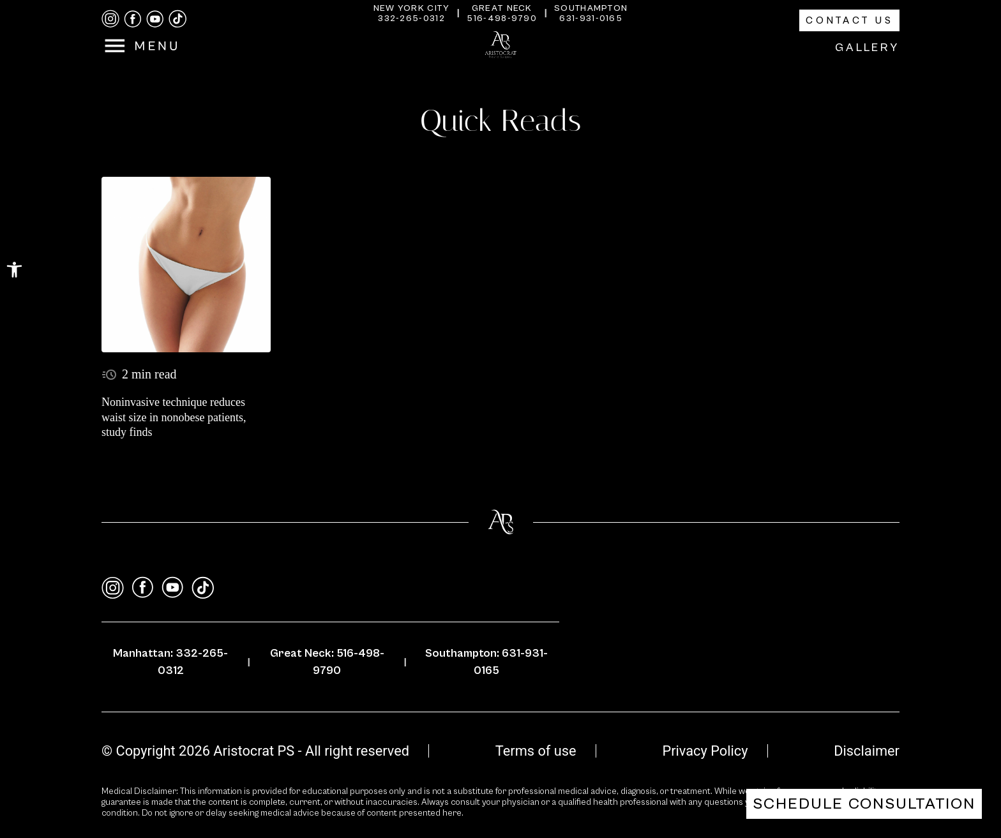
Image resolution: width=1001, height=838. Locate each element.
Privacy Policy (705, 751)
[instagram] (110, 19)
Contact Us (849, 20)
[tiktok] (177, 19)
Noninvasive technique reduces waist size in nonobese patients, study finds (174, 417)
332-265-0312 (411, 18)
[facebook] (133, 19)
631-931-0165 (590, 18)
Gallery (867, 47)
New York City (411, 8)
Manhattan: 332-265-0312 (170, 662)
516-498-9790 (502, 18)
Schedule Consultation (864, 804)
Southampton (591, 8)
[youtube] (155, 19)
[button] (14, 269)
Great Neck (502, 8)
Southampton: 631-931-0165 (486, 662)
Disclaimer (866, 751)
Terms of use (535, 751)
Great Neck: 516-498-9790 (327, 662)
